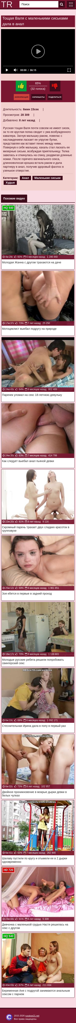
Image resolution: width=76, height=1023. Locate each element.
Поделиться (54, 97)
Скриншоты (38, 97)
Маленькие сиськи (47, 178)
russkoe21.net (32, 1015)
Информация (21, 97)
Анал (25, 178)
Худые (10, 182)
